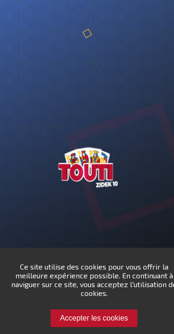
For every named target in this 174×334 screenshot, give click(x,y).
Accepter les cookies (94, 318)
